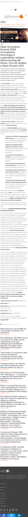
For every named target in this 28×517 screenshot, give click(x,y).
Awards (2, 503)
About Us (13, 1)
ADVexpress (8, 25)
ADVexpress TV (3, 498)
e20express (2, 501)
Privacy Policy (3, 512)
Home (1, 25)
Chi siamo (2, 484)
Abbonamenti (3, 1)
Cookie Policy (10, 512)
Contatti (9, 1)
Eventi (23, 25)
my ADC (17, 1)
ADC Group (2, 493)
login (21, 1)
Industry (19, 25)
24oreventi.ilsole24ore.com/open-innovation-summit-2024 (13, 210)
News (13, 25)
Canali (2, 490)
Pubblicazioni (3, 506)
